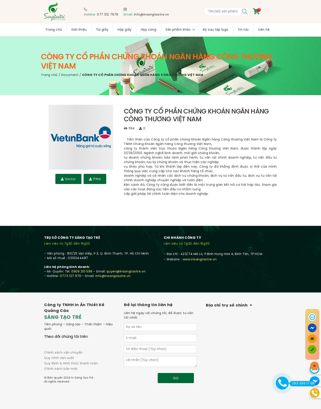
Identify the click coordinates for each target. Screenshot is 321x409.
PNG (95, 179)
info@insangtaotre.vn (151, 14)
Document (69, 75)
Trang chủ (49, 75)
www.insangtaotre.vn (200, 259)
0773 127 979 (70, 276)
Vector (68, 179)
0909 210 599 (81, 271)
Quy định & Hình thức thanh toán (71, 363)
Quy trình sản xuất (59, 358)
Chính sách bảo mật (61, 369)
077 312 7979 (107, 14)
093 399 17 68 (302, 383)
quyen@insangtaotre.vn (125, 271)
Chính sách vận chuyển (63, 352)
